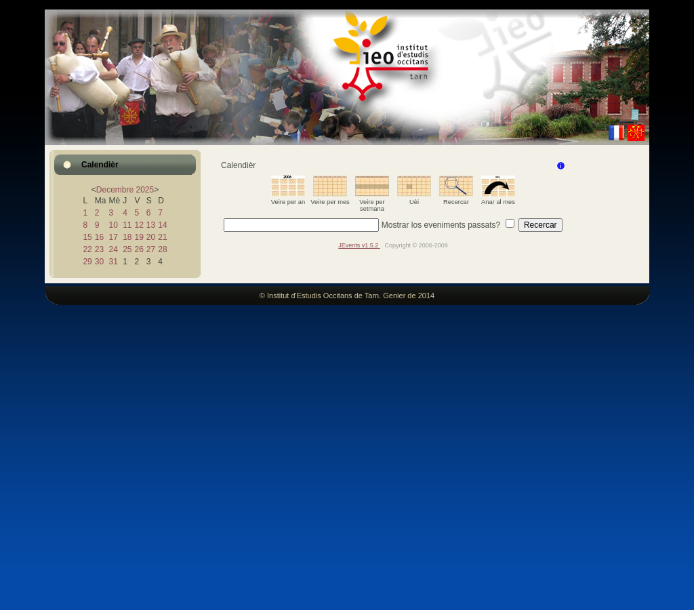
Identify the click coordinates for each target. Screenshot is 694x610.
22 (87, 249)
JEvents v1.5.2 (359, 245)
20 (150, 237)
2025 (145, 190)
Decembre (115, 190)
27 (150, 249)
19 (138, 237)
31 (112, 261)
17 (112, 237)
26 (138, 249)
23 (99, 249)
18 (127, 237)
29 (87, 261)
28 (162, 249)
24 (112, 249)
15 (87, 237)
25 (127, 249)
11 (127, 225)
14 (162, 225)
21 (162, 237)
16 (99, 237)
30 (99, 261)
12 (138, 225)
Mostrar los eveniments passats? (441, 225)
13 (150, 225)
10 (112, 225)
